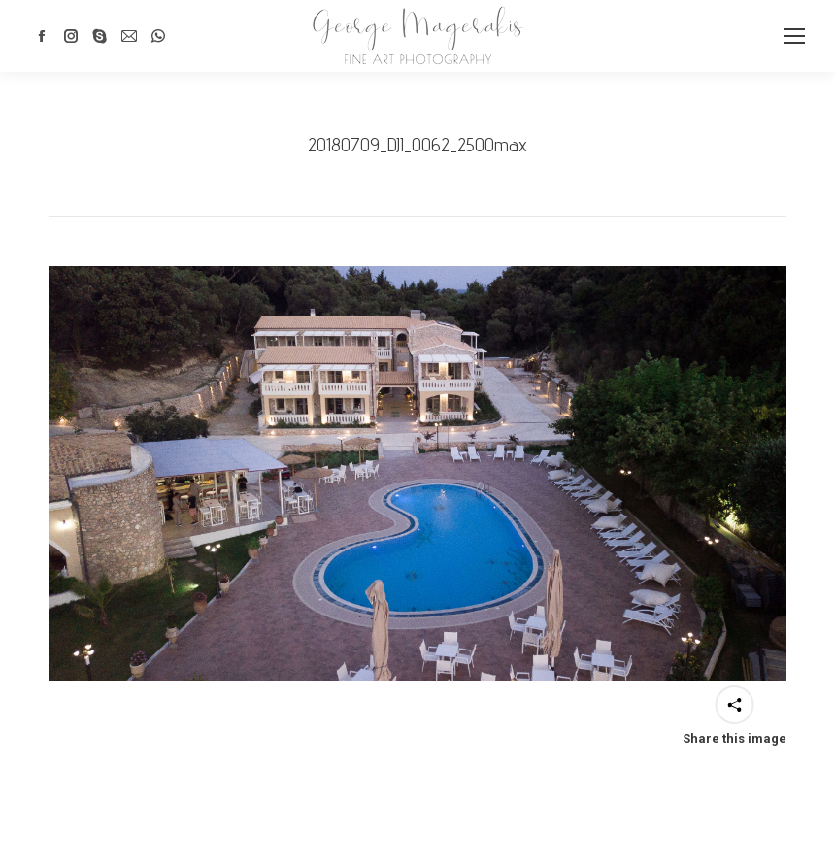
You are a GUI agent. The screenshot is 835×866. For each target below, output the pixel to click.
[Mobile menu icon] (794, 36)
